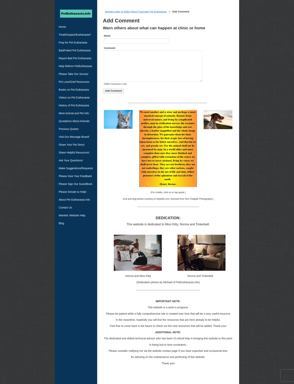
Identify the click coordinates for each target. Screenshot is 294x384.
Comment (109, 48)
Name (107, 35)
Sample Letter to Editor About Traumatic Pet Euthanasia (136, 11)
